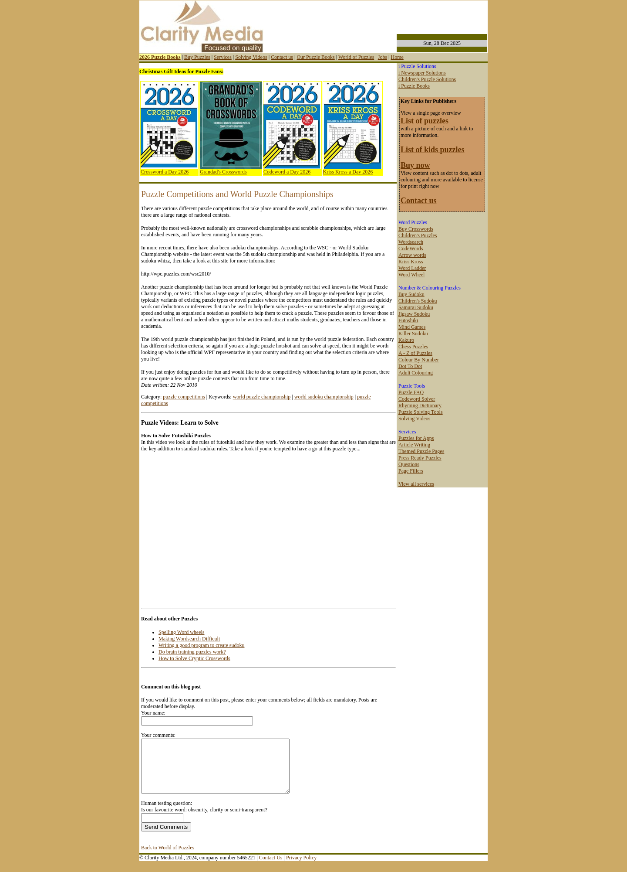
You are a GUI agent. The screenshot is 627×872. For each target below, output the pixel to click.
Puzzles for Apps (416, 438)
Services (223, 57)
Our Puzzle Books (315, 57)
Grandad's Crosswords (223, 172)
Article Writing (414, 445)
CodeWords (410, 248)
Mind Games (411, 327)
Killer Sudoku (413, 333)
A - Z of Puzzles (415, 353)
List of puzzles (424, 120)
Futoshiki (408, 320)
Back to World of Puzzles (167, 858)
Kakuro (406, 340)
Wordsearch (410, 242)
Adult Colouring (415, 373)
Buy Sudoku (411, 294)
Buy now (415, 165)
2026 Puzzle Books (160, 57)
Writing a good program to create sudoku (201, 645)
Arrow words (412, 255)
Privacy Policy (301, 868)
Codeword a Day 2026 (286, 172)
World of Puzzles (356, 57)
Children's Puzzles (417, 235)
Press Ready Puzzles (420, 458)
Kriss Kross (410, 262)
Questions (408, 464)
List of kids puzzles (433, 149)
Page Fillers (410, 471)
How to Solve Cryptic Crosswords (194, 658)
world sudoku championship (324, 397)
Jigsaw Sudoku (414, 314)
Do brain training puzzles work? (192, 652)
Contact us (282, 57)
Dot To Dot (410, 366)
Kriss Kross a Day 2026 (348, 172)
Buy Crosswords (415, 229)
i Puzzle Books (414, 86)
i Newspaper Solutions (422, 73)
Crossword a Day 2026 (165, 172)
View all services (416, 484)
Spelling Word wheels (181, 632)
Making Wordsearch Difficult (189, 639)
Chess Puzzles (413, 347)
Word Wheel (411, 275)
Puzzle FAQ (411, 392)
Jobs (382, 57)
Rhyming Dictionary (420, 405)
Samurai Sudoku (415, 307)
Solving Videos (251, 57)
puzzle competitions (184, 397)
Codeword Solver (416, 399)
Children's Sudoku (417, 301)
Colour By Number (418, 360)
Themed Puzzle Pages (421, 451)
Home (397, 57)
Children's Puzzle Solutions (427, 79)
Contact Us (271, 868)
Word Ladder (412, 268)
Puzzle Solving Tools (420, 412)
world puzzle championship (262, 397)
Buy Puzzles (197, 57)
